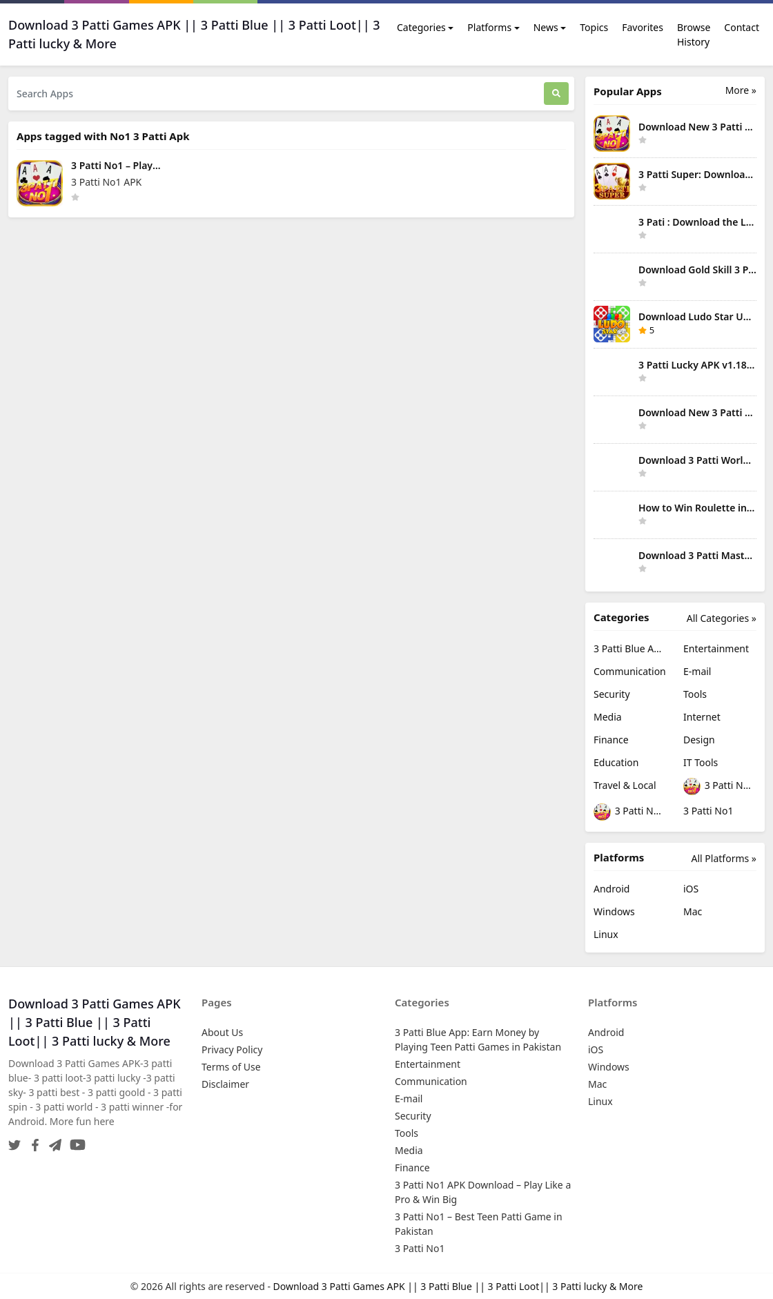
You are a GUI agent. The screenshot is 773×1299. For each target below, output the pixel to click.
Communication (630, 671)
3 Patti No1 (708, 810)
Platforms (489, 27)
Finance (611, 739)
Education (616, 762)
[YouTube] (75, 1140)
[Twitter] (14, 1140)
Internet (702, 716)
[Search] (556, 93)
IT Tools (700, 762)
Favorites (642, 27)
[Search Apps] (276, 93)
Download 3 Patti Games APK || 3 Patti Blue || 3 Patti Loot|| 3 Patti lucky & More (458, 1286)
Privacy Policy (232, 1049)
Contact (741, 27)
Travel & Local (625, 785)
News (546, 27)
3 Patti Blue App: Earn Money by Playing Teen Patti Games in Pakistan (630, 648)
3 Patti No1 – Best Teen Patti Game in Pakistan (630, 812)
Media (608, 716)
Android (611, 888)
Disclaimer (225, 1084)
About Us (222, 1032)
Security (612, 694)
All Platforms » (724, 858)
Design (699, 739)
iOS (690, 888)
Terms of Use (231, 1066)
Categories (421, 27)
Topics (594, 27)
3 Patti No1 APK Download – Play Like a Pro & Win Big (719, 786)
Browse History (693, 34)
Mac (692, 911)
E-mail (697, 671)
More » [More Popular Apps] (740, 90)
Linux (606, 934)
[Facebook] (32, 1140)
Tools (695, 694)
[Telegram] (52, 1140)
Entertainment (716, 648)
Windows (614, 911)
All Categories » (721, 618)
